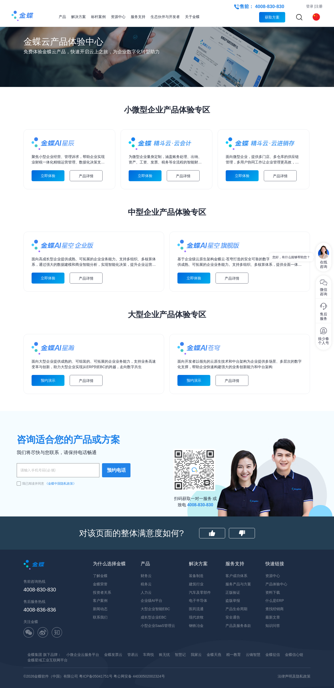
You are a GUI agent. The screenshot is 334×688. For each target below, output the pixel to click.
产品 (62, 17)
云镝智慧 (253, 654)
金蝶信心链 (294, 654)
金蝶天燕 (214, 654)
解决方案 (78, 17)
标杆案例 (98, 17)
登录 (309, 6)
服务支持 (138, 17)
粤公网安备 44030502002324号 (139, 676)
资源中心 (118, 17)
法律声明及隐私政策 (294, 676)
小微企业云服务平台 (82, 654)
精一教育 (233, 654)
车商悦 (148, 654)
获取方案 (272, 17)
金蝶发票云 (113, 654)
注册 (319, 6)
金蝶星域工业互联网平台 (47, 660)
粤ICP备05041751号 (95, 676)
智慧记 (180, 654)
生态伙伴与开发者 (165, 17)
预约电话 (116, 470)
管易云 (132, 654)
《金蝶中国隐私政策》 (60, 483)
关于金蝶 (192, 17)
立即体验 (48, 176)
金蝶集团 (34, 654)
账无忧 (164, 654)
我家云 (196, 654)
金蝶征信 (272, 654)
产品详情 (86, 176)
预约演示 (48, 380)
